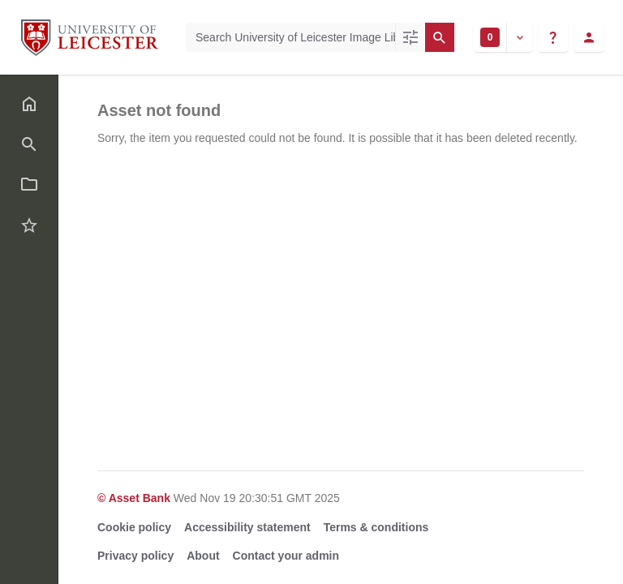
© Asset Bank (135, 498)
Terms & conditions (376, 527)
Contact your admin (286, 555)
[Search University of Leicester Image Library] (290, 37)
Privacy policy (135, 555)
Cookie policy (134, 527)
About (203, 555)
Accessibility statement (247, 527)
